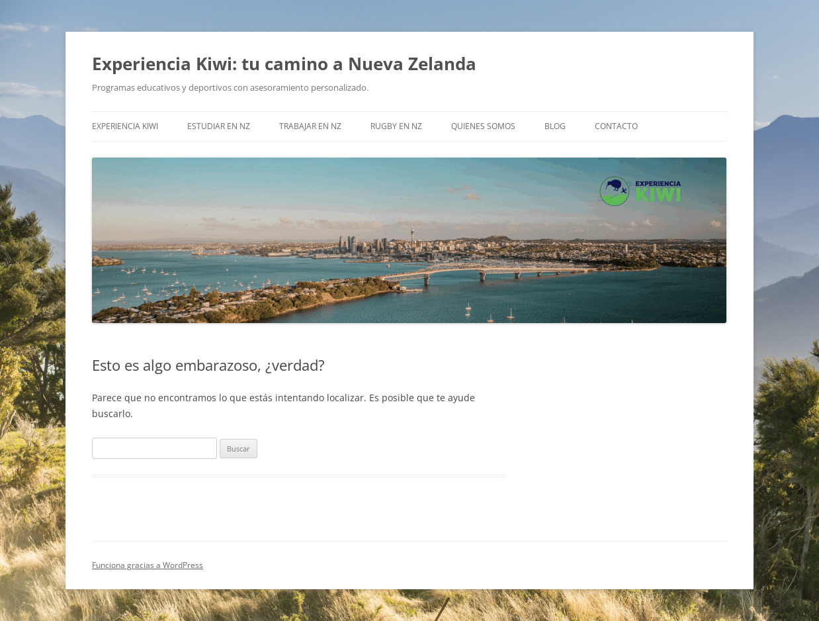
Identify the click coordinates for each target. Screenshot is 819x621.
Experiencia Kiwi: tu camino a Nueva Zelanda (284, 63)
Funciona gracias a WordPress (147, 565)
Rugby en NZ (396, 126)
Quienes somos (483, 126)
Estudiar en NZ (218, 126)
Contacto (616, 126)
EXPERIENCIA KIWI (125, 126)
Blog (555, 126)
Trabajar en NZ (310, 126)
